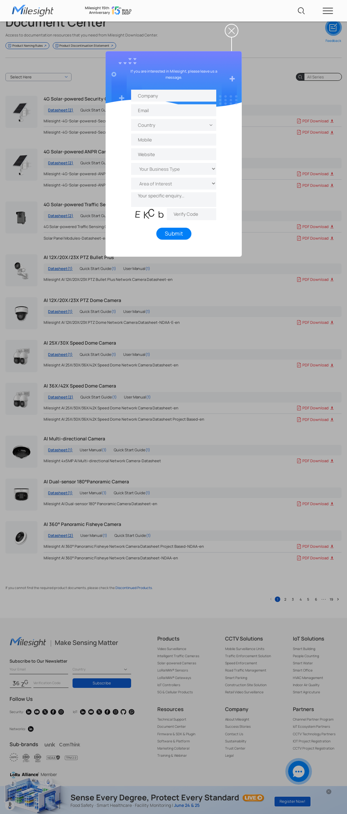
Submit (173, 233)
